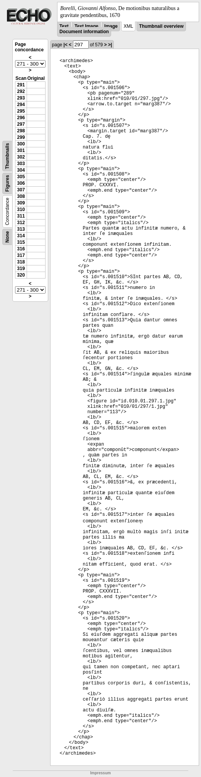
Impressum (100, 773)
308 (21, 196)
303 (21, 163)
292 (21, 91)
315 (21, 242)
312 (21, 222)
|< (66, 44)
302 (21, 157)
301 (21, 150)
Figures (7, 183)
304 (21, 170)
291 (21, 85)
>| (110, 44)
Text (64, 26)
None (7, 237)
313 (21, 229)
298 (21, 130)
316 (21, 249)
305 (21, 176)
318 (21, 262)
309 (21, 203)
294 (21, 104)
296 (21, 117)
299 (21, 137)
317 (21, 255)
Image (111, 26)
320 (21, 275)
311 (21, 216)
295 (21, 111)
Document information (84, 31)
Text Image (86, 26)
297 (21, 124)
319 (21, 268)
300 (21, 144)
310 (21, 209)
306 (21, 183)
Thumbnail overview (161, 26)
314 (21, 235)
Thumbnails (7, 156)
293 (21, 98)
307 (21, 190)
